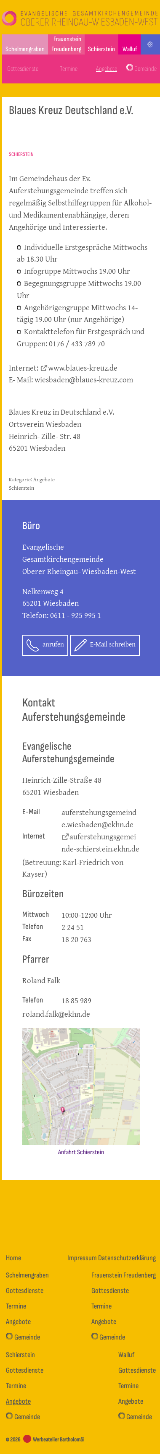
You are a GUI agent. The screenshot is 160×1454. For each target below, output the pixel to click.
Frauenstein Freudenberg (66, 44)
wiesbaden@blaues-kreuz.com (84, 379)
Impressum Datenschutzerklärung (111, 1258)
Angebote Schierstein (32, 483)
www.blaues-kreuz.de (82, 368)
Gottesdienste (22, 69)
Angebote (106, 69)
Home (13, 1258)
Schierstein (101, 49)
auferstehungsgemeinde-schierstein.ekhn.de (100, 842)
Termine (68, 69)
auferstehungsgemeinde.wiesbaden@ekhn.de (98, 818)
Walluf (130, 49)
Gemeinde (141, 68)
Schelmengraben (25, 49)
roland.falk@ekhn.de (56, 1014)
